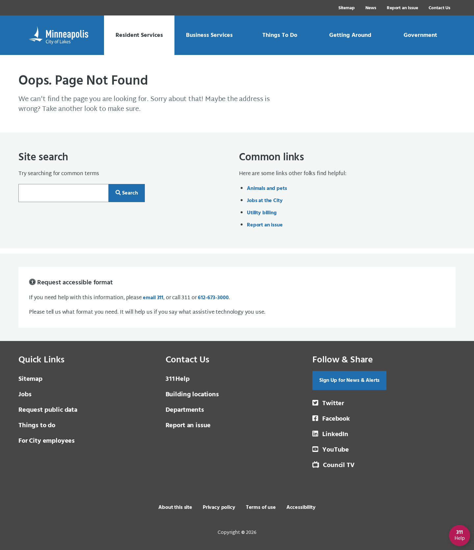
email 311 (153, 298)
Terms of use (261, 507)
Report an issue (265, 225)
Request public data (47, 410)
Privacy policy (219, 507)
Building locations (192, 394)
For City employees (46, 441)
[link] (139, 35)
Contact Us (439, 8)
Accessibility (301, 507)
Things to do (36, 425)
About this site (175, 507)
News (370, 8)
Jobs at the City (264, 200)
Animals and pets (267, 188)
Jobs (24, 394)
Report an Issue (402, 8)
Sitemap (346, 8)
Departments (185, 410)
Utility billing (261, 213)
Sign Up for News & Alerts (349, 380)
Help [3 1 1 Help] (178, 379)
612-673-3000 (213, 298)
